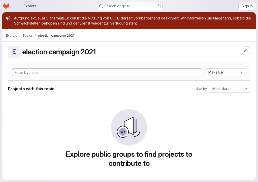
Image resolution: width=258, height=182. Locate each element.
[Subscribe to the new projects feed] (246, 50)
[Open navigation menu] (15, 6)
